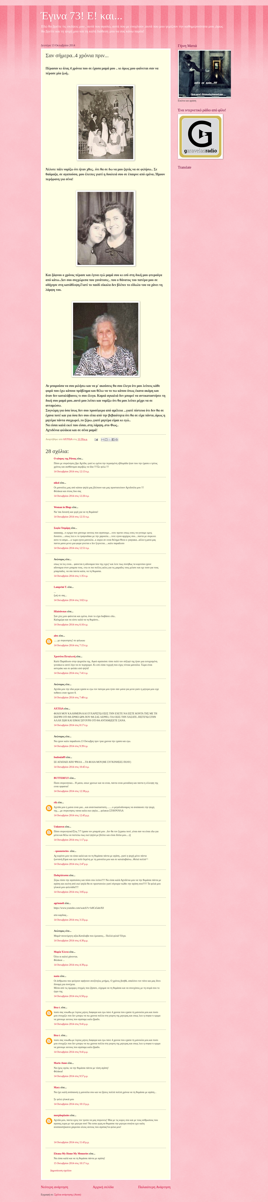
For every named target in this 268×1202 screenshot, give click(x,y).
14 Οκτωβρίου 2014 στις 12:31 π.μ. (72, 516)
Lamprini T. (60, 587)
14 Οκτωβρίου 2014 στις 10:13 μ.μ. (72, 1104)
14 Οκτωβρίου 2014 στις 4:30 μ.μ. (71, 940)
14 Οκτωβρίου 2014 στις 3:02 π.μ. (71, 600)
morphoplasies (62, 1115)
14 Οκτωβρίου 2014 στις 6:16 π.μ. (71, 624)
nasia (57, 976)
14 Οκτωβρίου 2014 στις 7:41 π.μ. (71, 673)
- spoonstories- (61, 851)
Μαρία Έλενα (61, 952)
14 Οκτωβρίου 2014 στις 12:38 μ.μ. (72, 791)
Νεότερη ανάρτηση (54, 1187)
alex (56, 635)
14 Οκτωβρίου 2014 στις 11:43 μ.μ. (72, 1142)
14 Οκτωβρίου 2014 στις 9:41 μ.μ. (71, 1024)
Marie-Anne (60, 1063)
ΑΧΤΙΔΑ (58, 708)
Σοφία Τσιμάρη (62, 528)
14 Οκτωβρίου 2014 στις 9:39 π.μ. (71, 746)
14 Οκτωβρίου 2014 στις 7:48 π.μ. (71, 697)
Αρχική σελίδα (103, 1187)
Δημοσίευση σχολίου (61, 1170)
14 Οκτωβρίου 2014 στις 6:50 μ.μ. (71, 996)
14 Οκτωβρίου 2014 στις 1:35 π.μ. (71, 576)
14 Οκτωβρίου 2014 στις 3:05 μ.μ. (71, 892)
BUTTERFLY (61, 778)
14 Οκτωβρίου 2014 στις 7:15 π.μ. (71, 645)
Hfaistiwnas (60, 611)
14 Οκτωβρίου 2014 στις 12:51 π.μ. (72, 548)
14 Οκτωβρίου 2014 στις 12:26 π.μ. (72, 496)
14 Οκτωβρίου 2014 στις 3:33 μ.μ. (71, 919)
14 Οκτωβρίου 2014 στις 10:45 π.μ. (72, 767)
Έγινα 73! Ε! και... (82, 16)
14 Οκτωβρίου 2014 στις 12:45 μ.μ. (72, 815)
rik (55, 802)
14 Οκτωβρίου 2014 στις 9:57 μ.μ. (71, 1076)
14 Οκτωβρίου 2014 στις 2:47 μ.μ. (71, 864)
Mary (57, 1087)
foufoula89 (59, 757)
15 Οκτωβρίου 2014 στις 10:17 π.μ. (72, 1163)
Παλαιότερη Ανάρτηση (154, 1187)
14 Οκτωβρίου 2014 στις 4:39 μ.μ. (71, 964)
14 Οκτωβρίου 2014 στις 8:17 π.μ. (71, 725)
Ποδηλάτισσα (61, 875)
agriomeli (59, 903)
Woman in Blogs (63, 507)
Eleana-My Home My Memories (71, 1153)
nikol (56, 482)
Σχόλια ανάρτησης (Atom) (67, 1194)
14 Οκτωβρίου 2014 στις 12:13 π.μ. (72, 471)
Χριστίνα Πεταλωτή (65, 656)
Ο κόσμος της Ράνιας (65, 458)
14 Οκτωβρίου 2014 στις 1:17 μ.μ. (71, 839)
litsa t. (57, 1007)
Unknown (59, 826)
